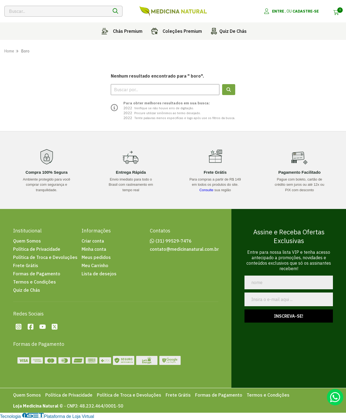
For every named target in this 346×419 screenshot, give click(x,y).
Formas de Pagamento (36, 273)
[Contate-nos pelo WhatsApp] (335, 397)
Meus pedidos (96, 257)
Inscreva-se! (288, 316)
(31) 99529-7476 (174, 241)
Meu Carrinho (95, 265)
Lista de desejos (99, 273)
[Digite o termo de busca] (57, 11)
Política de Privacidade (36, 249)
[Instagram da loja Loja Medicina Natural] (18, 326)
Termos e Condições (34, 282)
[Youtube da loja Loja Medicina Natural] (42, 326)
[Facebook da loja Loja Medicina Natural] (30, 326)
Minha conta (94, 249)
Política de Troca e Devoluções (45, 257)
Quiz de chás (227, 31)
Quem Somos (27, 241)
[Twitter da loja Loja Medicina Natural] (54, 326)
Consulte (206, 190)
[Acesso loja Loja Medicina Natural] (291, 11)
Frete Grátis (25, 265)
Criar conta (93, 241)
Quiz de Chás (26, 290)
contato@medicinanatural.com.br (184, 249)
